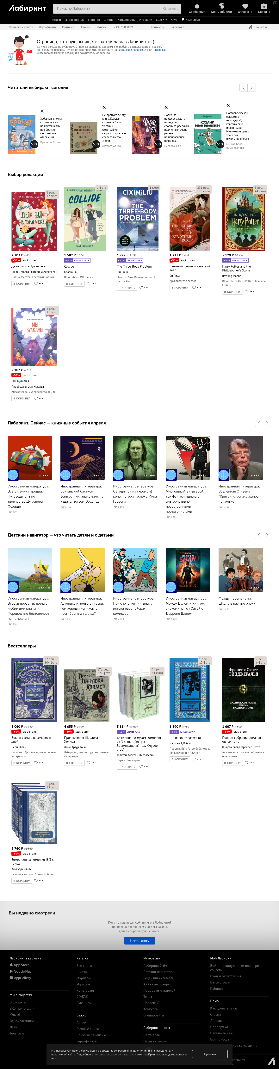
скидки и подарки (132, 49)
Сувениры (84, 1003)
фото (52, 196)
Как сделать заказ (224, 1008)
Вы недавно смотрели (32, 913)
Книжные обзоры (156, 984)
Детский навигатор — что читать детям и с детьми (61, 534)
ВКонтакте (18, 1002)
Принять (210, 1054)
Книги (56, 20)
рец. (50, 192)
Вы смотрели (220, 982)
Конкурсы (150, 1009)
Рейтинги (68, 27)
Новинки (85, 27)
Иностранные (74, 20)
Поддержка (177, 27)
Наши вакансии (155, 1041)
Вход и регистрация (225, 976)
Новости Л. (151, 1003)
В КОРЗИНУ (21, 283)
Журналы (84, 978)
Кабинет (216, 988)
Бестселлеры (22, 646)
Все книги (84, 965)
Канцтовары (126, 20)
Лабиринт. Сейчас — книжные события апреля (57, 422)
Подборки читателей (159, 990)
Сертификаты (47, 27)
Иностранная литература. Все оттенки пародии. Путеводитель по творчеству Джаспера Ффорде (28, 496)
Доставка (217, 1020)
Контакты (157, 27)
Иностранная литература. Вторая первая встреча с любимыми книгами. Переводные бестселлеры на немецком (29, 608)
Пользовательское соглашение (233, 1045)
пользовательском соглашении (113, 1054)
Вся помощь (219, 1039)
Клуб (173, 20)
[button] (243, 88)
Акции (81, 1022)
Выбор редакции (25, 174)
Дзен (13, 1027)
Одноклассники (22, 1021)
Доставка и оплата (21, 27)
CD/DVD (83, 996)
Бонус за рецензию (91, 1035)
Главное (94, 20)
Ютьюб (15, 1014)
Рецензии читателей (158, 978)
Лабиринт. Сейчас (156, 965)
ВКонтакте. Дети (22, 1008)
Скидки (101, 27)
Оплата (215, 1014)
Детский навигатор (158, 972)
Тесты (147, 996)
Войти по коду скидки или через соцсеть (235, 967)
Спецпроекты (153, 1015)
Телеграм (17, 1033)
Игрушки (145, 20)
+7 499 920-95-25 (122, 27)
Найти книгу (139, 941)
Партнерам (151, 1035)
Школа (109, 20)
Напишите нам (221, 1033)
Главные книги (88, 1029)
